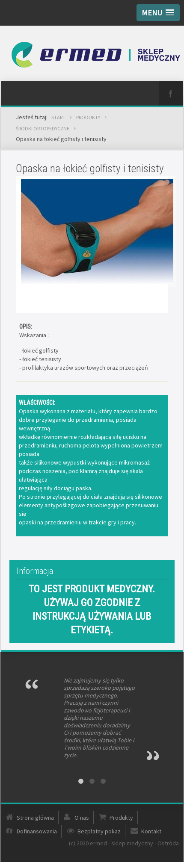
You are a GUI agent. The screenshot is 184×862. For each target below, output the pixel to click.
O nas (81, 817)
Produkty (121, 817)
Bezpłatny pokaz (99, 831)
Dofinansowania (37, 831)
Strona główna (35, 817)
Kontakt (151, 831)
